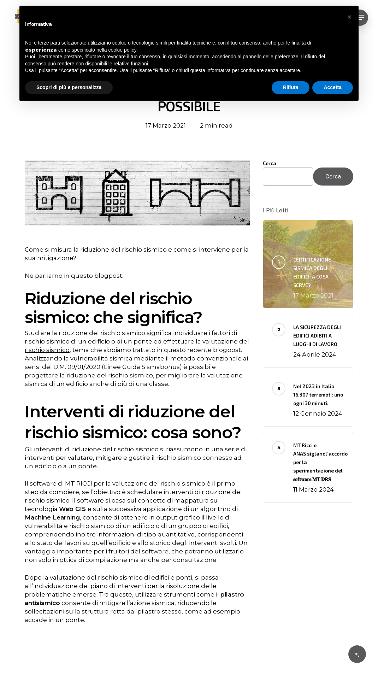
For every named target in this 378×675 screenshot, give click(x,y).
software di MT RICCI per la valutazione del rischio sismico (117, 483)
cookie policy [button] (122, 50)
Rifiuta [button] (291, 87)
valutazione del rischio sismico (96, 577)
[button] (349, 17)
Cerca (269, 163)
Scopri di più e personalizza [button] (68, 87)
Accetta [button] (333, 87)
